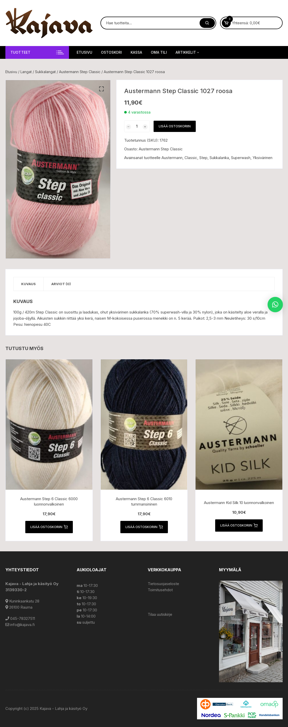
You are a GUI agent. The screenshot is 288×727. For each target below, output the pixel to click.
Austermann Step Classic (79, 72)
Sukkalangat (45, 72)
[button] (101, 89)
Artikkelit (188, 52)
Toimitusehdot (160, 589)
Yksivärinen (262, 157)
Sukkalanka (219, 157)
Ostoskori (111, 52)
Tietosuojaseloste (163, 583)
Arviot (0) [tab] (61, 284)
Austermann (172, 157)
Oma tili (159, 52)
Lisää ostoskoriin (175, 126)
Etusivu (84, 52)
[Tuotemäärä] (137, 126)
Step (203, 157)
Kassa (136, 52)
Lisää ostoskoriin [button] (49, 527)
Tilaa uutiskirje (160, 614)
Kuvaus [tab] (28, 284)
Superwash (240, 157)
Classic (191, 157)
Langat (26, 72)
